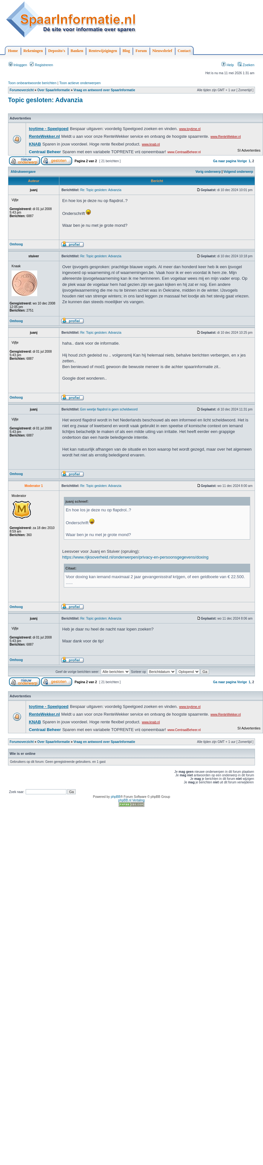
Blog (126, 51)
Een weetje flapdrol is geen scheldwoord (109, 409)
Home (13, 51)
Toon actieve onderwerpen (80, 83)
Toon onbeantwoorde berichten (32, 83)
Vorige (242, 161)
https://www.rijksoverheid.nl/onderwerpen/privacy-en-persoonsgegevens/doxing (135, 557)
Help (228, 65)
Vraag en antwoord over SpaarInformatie (104, 90)
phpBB (115, 797)
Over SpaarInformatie (53, 90)
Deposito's (56, 51)
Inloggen (18, 65)
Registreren (41, 65)
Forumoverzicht (22, 90)
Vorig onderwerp (208, 171)
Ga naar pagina (224, 161)
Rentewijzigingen (103, 51)
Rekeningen (33, 51)
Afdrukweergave (23, 171)
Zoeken (246, 65)
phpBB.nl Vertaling (131, 800)
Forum (141, 51)
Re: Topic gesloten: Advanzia (100, 190)
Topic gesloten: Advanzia (45, 99)
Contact (184, 51)
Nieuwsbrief (162, 51)
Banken (77, 51)
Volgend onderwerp (238, 171)
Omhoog (16, 244)
